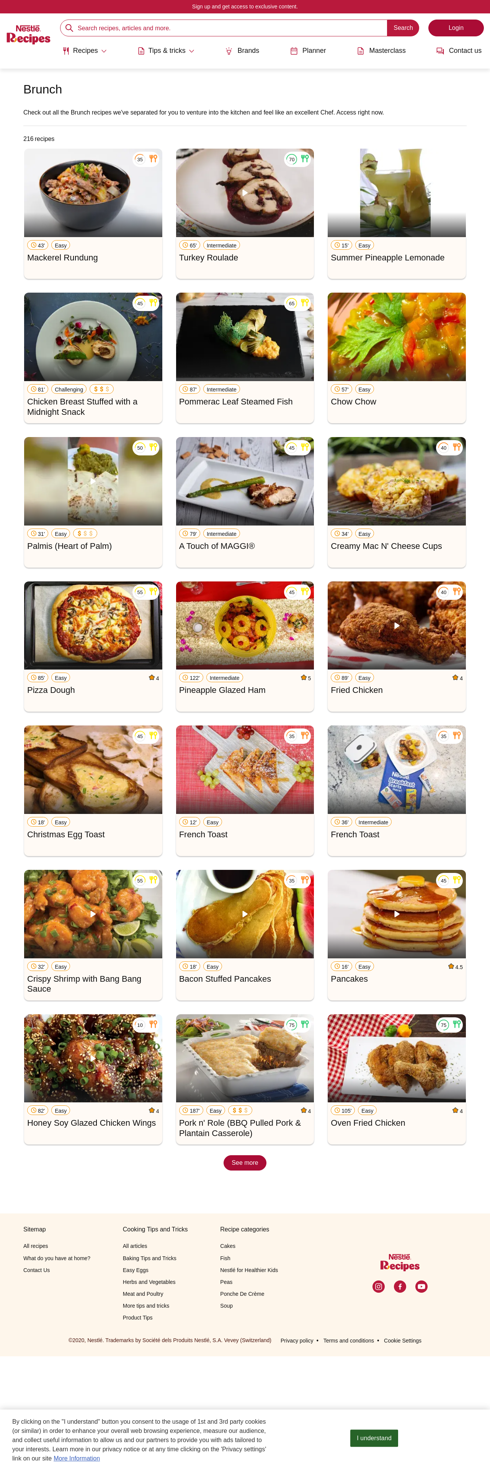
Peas (226, 1393)
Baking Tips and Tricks (149, 1369)
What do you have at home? (56, 1369)
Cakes (227, 1357)
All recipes (35, 1357)
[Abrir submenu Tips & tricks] (165, 51)
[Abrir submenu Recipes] (84, 51)
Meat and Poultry (143, 1405)
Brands (242, 51)
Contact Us (36, 1381)
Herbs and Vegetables (149, 1393)
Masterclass (381, 51)
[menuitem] (84, 54)
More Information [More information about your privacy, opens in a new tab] (77, 1459)
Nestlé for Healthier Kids (249, 1381)
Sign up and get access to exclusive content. (245, 6)
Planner (308, 51)
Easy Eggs (136, 1381)
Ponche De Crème (242, 1405)
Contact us (459, 51)
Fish (225, 1369)
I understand (374, 1439)
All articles (135, 1357)
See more (245, 1162)
